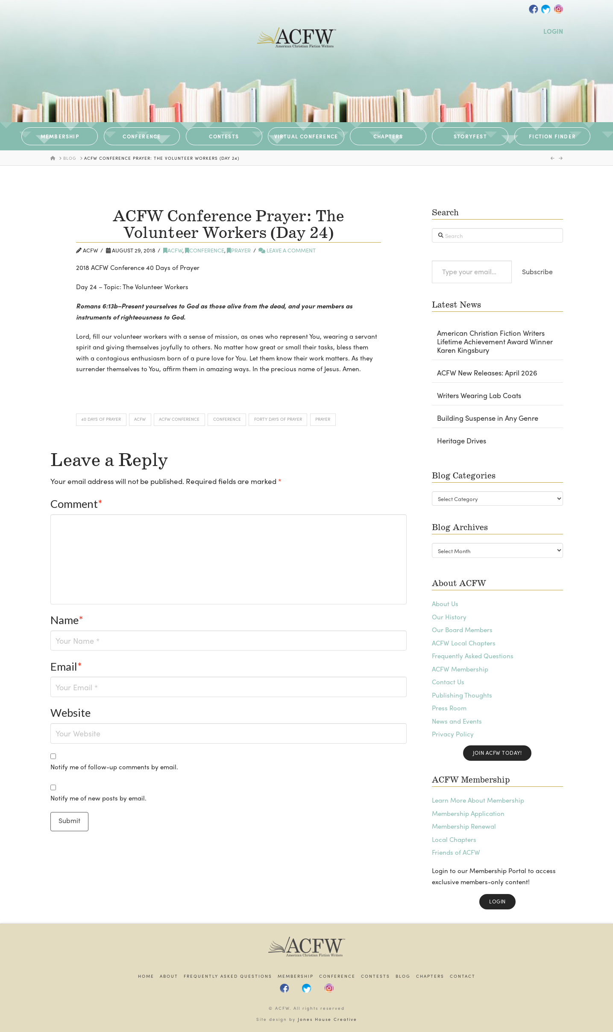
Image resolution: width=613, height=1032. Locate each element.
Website (70, 712)
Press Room (449, 707)
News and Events (457, 721)
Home (146, 976)
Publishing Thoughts (462, 695)
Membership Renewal (464, 826)
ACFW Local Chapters (464, 643)
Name (67, 619)
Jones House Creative (327, 1019)
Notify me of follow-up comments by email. (114, 766)
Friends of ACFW (456, 852)
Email (66, 666)
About (169, 976)
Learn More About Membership (478, 800)
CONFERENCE (142, 136)
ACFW (172, 250)
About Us (445, 603)
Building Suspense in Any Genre (487, 418)
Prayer (239, 250)
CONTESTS (224, 136)
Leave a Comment (287, 250)
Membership (296, 976)
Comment (76, 503)
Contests (375, 976)
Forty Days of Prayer (278, 419)
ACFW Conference (179, 419)
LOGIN (553, 31)
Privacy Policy (453, 734)
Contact (462, 976)
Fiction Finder (552, 136)
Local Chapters (454, 839)
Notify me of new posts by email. (98, 798)
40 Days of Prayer (101, 419)
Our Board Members (462, 629)
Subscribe (537, 271)
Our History (449, 617)
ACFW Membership (460, 669)
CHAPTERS (388, 136)
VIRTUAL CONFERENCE (306, 136)
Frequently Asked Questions (472, 655)
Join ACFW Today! (497, 752)
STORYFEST (470, 136)
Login (497, 901)
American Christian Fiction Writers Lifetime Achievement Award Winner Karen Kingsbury (495, 341)
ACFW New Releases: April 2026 (487, 373)
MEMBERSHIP (60, 136)
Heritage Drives (461, 441)
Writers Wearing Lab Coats (479, 395)
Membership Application (468, 813)
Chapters (430, 976)
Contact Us (448, 681)
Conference (204, 250)
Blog (403, 976)
